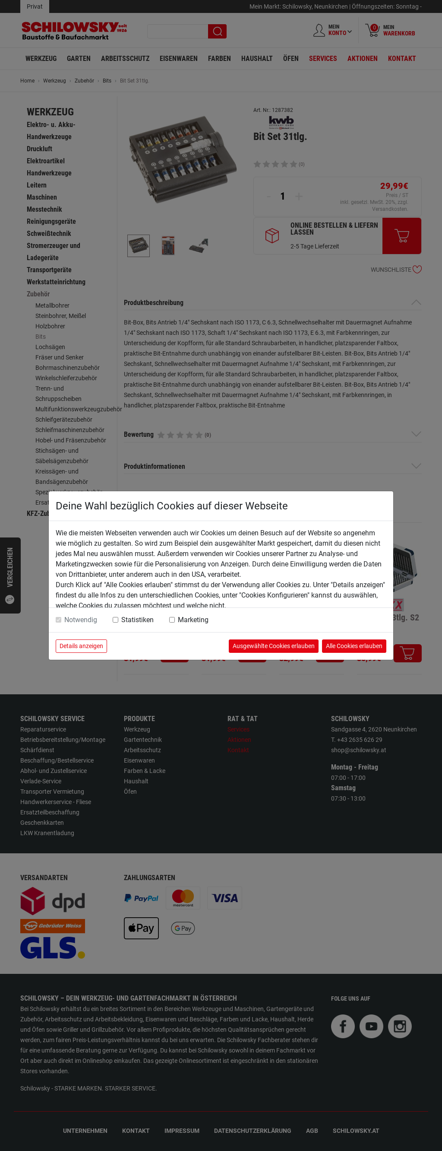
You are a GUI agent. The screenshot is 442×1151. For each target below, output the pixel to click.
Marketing (193, 620)
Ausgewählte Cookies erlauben (274, 645)
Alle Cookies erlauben (354, 645)
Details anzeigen (81, 645)
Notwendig (80, 620)
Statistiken (137, 620)
